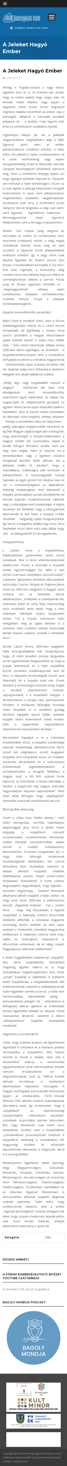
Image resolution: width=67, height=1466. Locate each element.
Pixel (25, 1461)
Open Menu (5, 3)
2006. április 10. (15, 77)
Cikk (48, 1237)
